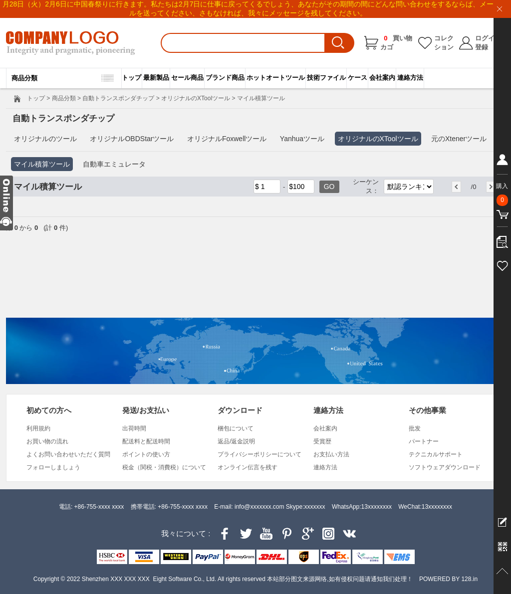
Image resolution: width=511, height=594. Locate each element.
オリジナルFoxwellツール (226, 139)
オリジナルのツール (45, 139)
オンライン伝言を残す (247, 467)
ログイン (488, 38)
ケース (357, 77)
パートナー (424, 441)
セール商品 (187, 77)
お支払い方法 (331, 454)
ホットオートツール (276, 77)
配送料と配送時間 (146, 441)
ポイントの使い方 (146, 454)
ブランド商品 (225, 77)
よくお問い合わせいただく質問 (68, 454)
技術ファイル (326, 77)
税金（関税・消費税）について (164, 467)
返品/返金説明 (236, 441)
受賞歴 (322, 441)
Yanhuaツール (302, 139)
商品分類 (64, 98)
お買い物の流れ (47, 441)
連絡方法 (410, 77)
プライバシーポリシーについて (259, 454)
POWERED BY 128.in (448, 579)
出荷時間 (134, 428)
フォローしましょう (53, 467)
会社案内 (382, 77)
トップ (131, 77)
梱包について (236, 428)
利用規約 (38, 428)
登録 (481, 47)
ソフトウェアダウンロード (445, 467)
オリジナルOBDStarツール (132, 139)
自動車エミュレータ (114, 164)
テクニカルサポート (436, 454)
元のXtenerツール (459, 139)
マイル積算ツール (42, 164)
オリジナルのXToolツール (195, 98)
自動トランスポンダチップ (118, 98)
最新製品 (156, 77)
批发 (415, 428)
